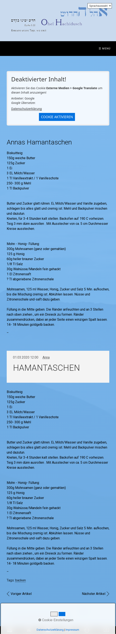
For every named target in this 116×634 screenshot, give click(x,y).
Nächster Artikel (93, 594)
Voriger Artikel (21, 594)
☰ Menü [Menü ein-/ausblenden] (105, 48)
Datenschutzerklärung (26, 109)
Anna (46, 357)
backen (20, 580)
